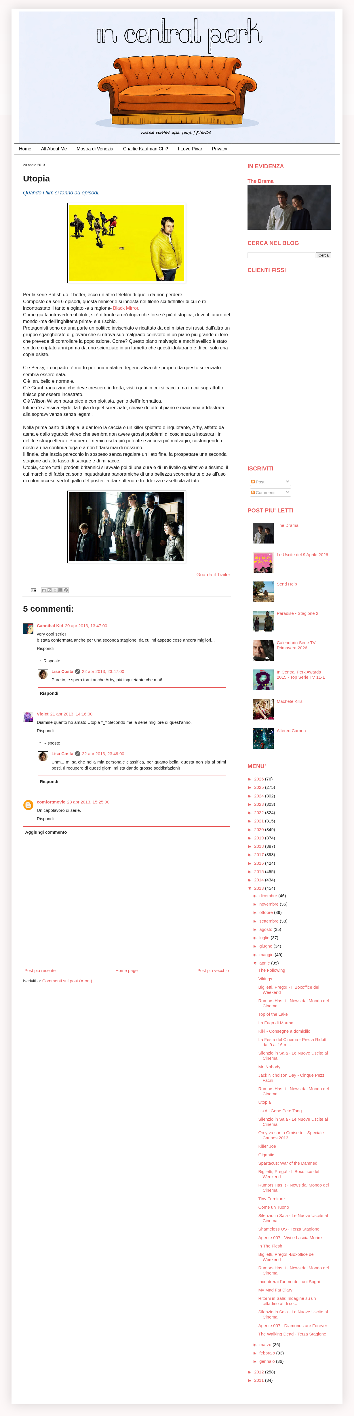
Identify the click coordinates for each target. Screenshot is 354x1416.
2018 (259, 846)
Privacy (219, 148)
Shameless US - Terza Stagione (288, 1228)
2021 (259, 820)
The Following (271, 970)
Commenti (263, 492)
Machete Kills (289, 701)
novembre (269, 904)
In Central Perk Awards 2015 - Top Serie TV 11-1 (301, 674)
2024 (259, 795)
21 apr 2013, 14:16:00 (71, 713)
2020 (259, 829)
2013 (259, 888)
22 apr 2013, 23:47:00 (103, 671)
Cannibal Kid (50, 625)
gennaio (267, 1361)
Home (25, 148)
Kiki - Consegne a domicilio (284, 1031)
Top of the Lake (273, 1014)
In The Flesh (270, 1245)
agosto (266, 929)
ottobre (266, 912)
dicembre (268, 895)
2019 (259, 837)
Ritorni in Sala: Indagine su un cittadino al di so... (287, 1301)
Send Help (287, 583)
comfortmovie (51, 801)
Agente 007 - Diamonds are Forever (292, 1325)
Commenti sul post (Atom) (67, 980)
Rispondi (45, 648)
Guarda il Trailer (213, 574)
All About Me (54, 148)
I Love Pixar (190, 148)
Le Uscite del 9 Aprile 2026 (302, 554)
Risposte (51, 660)
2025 (259, 787)
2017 (259, 854)
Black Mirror (125, 308)
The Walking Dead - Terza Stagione (292, 1333)
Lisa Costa (62, 671)
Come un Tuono (273, 1207)
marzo (266, 1344)
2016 (259, 863)
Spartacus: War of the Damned (287, 1163)
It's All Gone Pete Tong (280, 1110)
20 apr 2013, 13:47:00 (86, 625)
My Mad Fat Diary (275, 1289)
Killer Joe (267, 1146)
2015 (259, 871)
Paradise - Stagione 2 (297, 613)
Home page (126, 970)
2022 (259, 812)
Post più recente (40, 970)
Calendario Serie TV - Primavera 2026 (297, 645)
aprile (265, 962)
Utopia (264, 1102)
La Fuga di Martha (276, 1022)
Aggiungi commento (46, 832)
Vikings (265, 978)
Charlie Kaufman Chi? (145, 148)
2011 (259, 1380)
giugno (266, 946)
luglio (265, 937)
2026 (259, 778)
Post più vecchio (213, 970)
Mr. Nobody (269, 1066)
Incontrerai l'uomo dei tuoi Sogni (289, 1281)
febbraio (267, 1352)
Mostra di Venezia (95, 148)
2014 (259, 879)
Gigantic (266, 1154)
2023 (259, 804)
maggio (267, 954)
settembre (269, 921)
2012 (259, 1371)
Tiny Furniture (271, 1198)
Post (257, 481)
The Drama (261, 181)
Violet (43, 713)
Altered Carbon (291, 730)
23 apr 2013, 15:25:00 (88, 801)
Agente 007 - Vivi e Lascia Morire (290, 1237)
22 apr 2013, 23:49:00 (103, 753)
